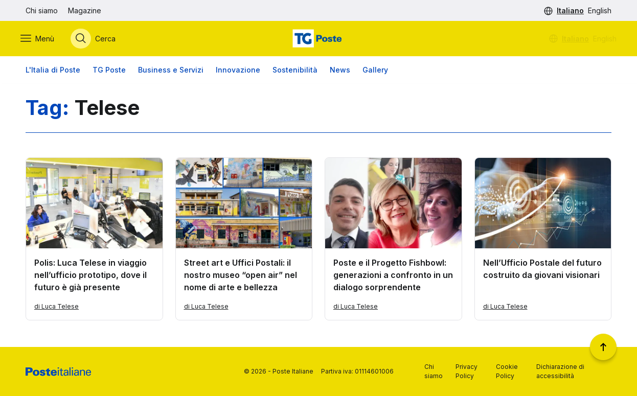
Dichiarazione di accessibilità (560, 371)
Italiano (570, 10)
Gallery (375, 71)
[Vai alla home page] (318, 39)
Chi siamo (42, 10)
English (599, 10)
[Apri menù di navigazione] (42, 39)
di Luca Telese (56, 308)
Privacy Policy (466, 371)
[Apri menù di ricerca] (98, 39)
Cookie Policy (507, 371)
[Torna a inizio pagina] (603, 347)
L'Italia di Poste (53, 71)
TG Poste (109, 71)
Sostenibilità (294, 71)
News (340, 71)
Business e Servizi (170, 71)
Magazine (84, 10)
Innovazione (238, 71)
